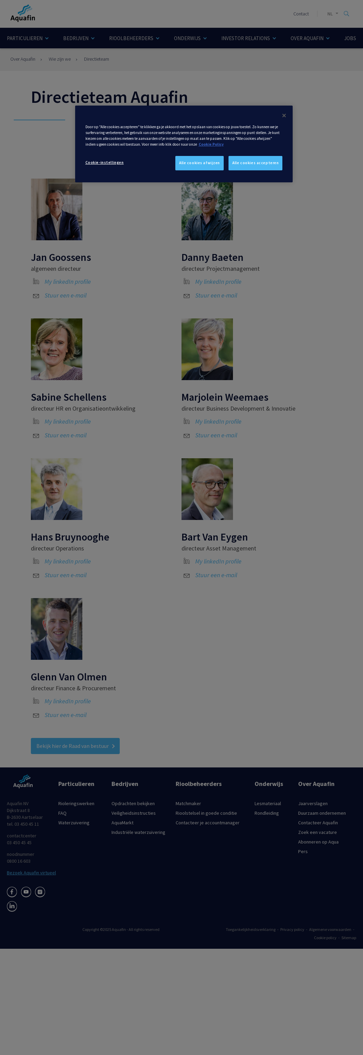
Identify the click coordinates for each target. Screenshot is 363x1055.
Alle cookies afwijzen (199, 162)
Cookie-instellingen (104, 162)
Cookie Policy (211, 144)
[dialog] (184, 144)
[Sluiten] (284, 115)
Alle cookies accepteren (255, 162)
